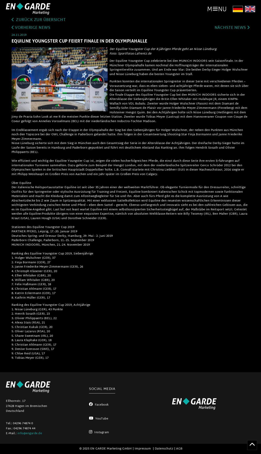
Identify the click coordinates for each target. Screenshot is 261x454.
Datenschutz (164, 448)
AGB (179, 448)
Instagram (99, 432)
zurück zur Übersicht (39, 20)
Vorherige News (31, 28)
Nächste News (232, 28)
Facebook (99, 405)
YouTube (98, 418)
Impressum (143, 448)
